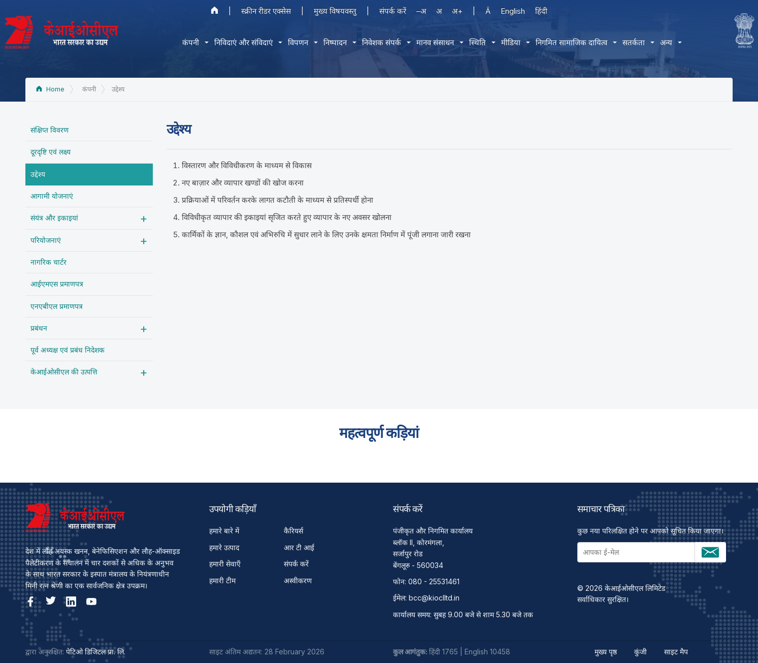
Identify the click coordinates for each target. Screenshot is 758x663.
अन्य (666, 42)
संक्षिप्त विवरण (49, 129)
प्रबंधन (38, 328)
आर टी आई (299, 547)
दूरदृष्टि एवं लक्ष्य (50, 151)
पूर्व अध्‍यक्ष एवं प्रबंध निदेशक (67, 349)
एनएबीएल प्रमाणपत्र (56, 306)
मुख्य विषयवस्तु (335, 11)
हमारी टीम (222, 580)
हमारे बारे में (224, 530)
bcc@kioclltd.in (434, 597)
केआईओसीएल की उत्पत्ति (63, 371)
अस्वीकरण (298, 580)
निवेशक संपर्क (381, 42)
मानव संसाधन (435, 42)
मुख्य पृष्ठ (606, 651)
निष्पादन (335, 42)
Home (50, 89)
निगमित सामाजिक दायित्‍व (571, 42)
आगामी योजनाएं (51, 196)
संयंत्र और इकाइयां (54, 217)
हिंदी (541, 11)
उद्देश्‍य (37, 174)
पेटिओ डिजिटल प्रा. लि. (95, 651)
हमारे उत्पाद (224, 547)
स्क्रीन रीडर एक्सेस (266, 11)
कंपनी (190, 42)
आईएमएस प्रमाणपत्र (56, 283)
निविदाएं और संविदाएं (243, 42)
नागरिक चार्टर (48, 262)
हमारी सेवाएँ (225, 563)
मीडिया (510, 42)
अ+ (457, 11)
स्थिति (477, 42)
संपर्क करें (392, 11)
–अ (421, 11)
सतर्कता (633, 42)
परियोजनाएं (45, 240)
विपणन (298, 42)
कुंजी (640, 651)
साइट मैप (676, 651)
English (513, 11)
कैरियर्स (293, 530)
